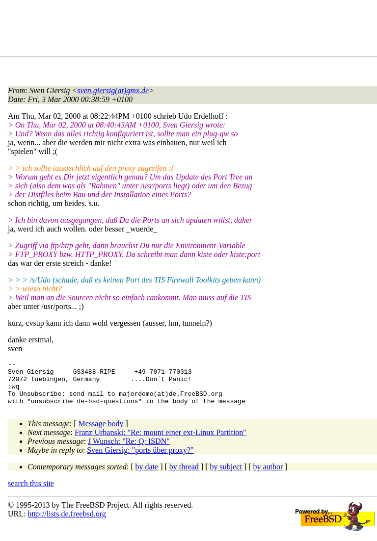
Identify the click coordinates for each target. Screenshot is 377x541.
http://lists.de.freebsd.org (66, 522)
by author (268, 475)
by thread (184, 475)
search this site (31, 492)
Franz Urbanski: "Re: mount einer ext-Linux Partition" (160, 441)
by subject (226, 475)
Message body (101, 432)
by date (147, 475)
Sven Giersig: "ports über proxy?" (140, 459)
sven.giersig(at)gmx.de (113, 90)
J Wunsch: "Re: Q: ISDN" (129, 450)
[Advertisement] (186, 30)
